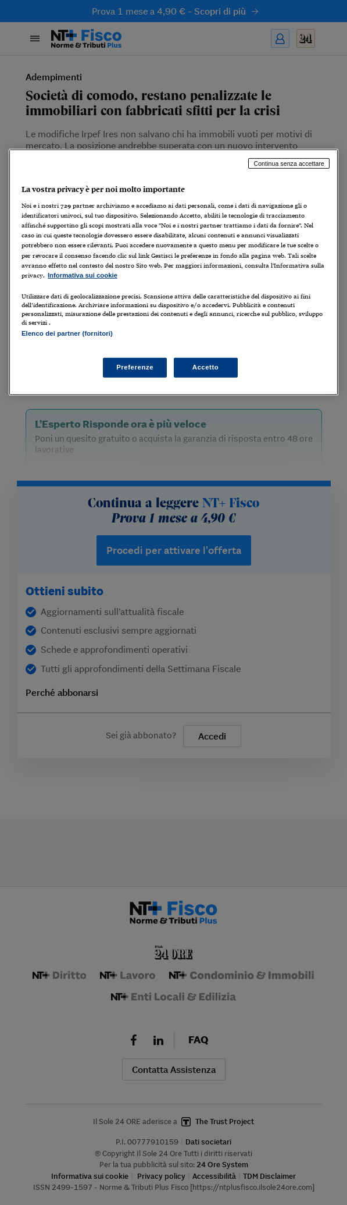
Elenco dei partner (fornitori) (67, 333)
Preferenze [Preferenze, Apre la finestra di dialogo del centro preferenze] (134, 367)
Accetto (205, 367)
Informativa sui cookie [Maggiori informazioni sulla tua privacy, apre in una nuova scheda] (82, 275)
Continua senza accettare (288, 162)
